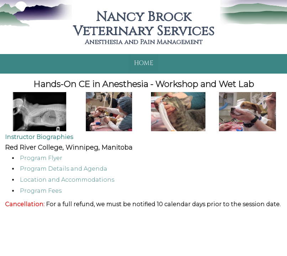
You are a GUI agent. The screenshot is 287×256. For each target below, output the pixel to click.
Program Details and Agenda (63, 168)
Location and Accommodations (67, 179)
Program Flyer (41, 158)
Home (143, 63)
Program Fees (41, 190)
